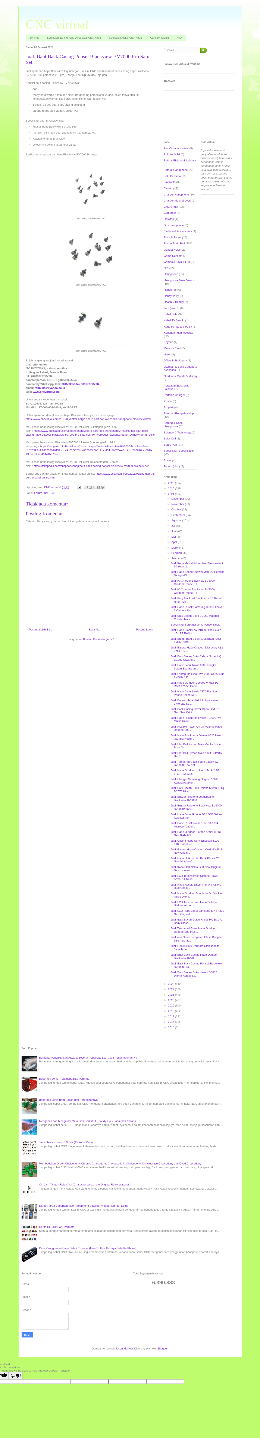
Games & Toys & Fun (177, 261)
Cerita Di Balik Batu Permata (56, 1227)
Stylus (167, 460)
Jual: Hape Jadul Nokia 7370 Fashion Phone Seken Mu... (194, 693)
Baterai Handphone (176, 169)
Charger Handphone (176, 194)
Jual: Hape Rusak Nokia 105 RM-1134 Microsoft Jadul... (194, 824)
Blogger (162, 1348)
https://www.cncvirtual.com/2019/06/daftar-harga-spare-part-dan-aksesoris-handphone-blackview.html (88, 419)
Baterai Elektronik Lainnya (180, 160)
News (167, 354)
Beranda (34, 37)
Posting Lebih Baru (41, 629)
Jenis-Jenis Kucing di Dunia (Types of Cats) (66, 1142)
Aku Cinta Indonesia (176, 148)
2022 (171, 989)
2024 (171, 494)
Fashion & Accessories (178, 231)
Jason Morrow (124, 1348)
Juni (174, 531)
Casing (168, 188)
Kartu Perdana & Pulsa (178, 326)
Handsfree (170, 289)
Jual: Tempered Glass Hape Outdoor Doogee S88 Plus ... (193, 930)
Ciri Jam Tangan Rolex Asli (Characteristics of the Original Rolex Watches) (85, 1184)
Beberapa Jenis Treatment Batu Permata (64, 1078)
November (178, 504)
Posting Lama (144, 629)
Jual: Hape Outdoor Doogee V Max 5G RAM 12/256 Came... (194, 684)
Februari (176, 553)
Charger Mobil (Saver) (177, 200)
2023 (171, 983)
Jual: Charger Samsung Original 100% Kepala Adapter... (194, 781)
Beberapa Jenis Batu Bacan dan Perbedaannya (68, 1099)
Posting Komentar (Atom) (98, 639)
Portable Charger (174, 395)
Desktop (169, 219)
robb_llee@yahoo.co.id (50, 388)
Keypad (168, 342)
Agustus (176, 520)
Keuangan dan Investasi (179, 332)
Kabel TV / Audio (174, 320)
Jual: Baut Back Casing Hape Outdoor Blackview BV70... (194, 956)
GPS (167, 268)
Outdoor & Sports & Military (181, 376)
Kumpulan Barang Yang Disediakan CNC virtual (74, 37)
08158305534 (70, 384)
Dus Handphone (174, 225)
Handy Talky (171, 296)
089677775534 (90, 384)
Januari (176, 558)
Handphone (171, 274)
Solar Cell (170, 438)
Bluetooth (170, 182)
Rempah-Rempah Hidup (179, 413)
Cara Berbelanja (159, 37)
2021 (171, 994)
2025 (171, 488)
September (178, 515)
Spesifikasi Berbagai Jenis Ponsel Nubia (195, 624)
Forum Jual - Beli (44, 493)
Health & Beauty (174, 302)
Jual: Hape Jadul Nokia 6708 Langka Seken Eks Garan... (193, 666)
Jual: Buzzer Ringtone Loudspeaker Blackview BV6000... (193, 798)
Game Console (173, 255)
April (174, 542)
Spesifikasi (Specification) (179, 450)
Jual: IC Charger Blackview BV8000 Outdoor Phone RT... (193, 582)
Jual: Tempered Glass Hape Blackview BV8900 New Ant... (194, 763)
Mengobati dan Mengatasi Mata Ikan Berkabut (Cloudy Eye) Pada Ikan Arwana (87, 1121)
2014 (171, 1027)
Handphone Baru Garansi (179, 280)
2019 (171, 1005)
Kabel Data (171, 314)
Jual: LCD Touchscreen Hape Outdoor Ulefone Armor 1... (194, 904)
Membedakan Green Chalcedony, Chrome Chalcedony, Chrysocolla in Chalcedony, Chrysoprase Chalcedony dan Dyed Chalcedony (120, 1163)
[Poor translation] (15, 1375)
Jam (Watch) (171, 308)
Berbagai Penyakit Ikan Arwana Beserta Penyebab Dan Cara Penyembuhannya (88, 1057)
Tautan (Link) (172, 466)
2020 (171, 1000)
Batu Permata (172, 176)
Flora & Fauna (172, 237)
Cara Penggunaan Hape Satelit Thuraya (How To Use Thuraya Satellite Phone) (87, 1248)
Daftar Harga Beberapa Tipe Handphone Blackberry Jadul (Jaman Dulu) (83, 1205)
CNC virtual (57, 24)
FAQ (179, 37)
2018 (171, 1011)
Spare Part (170, 444)
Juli (173, 525)
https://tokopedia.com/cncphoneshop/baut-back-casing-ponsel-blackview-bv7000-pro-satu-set (91, 466)
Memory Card (172, 348)
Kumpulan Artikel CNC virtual (125, 37)
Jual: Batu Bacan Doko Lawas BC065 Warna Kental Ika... (194, 974)
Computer (170, 212)
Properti (169, 407)
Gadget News (172, 249)
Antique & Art (172, 154)
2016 (171, 1021)
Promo (168, 401)
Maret (175, 547)
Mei (174, 536)
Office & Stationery (175, 360)
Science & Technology (177, 432)
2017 (171, 1016)
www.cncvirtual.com (46, 391)
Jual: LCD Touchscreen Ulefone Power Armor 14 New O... (194, 877)
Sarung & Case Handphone (173, 424)
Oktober (176, 509)
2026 (171, 483)
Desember (178, 498)
